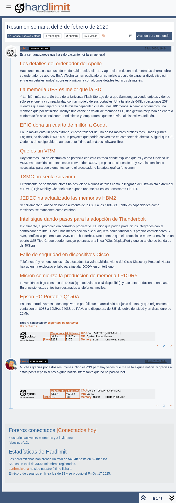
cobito (24, 48)
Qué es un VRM (37, 151)
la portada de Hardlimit (63, 322)
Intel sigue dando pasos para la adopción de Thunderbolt (83, 219)
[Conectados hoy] (77, 430)
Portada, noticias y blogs (24, 36)
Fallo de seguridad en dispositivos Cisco (64, 254)
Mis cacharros (28, 326)
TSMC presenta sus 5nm (47, 176)
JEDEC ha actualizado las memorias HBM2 (68, 198)
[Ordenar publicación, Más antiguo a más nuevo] (130, 36)
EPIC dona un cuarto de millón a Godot (63, 125)
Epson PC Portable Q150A (49, 296)
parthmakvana (19, 468)
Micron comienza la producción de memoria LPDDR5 (78, 275)
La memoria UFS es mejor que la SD (60, 89)
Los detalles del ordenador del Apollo (61, 63)
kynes (24, 361)
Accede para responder (154, 36)
